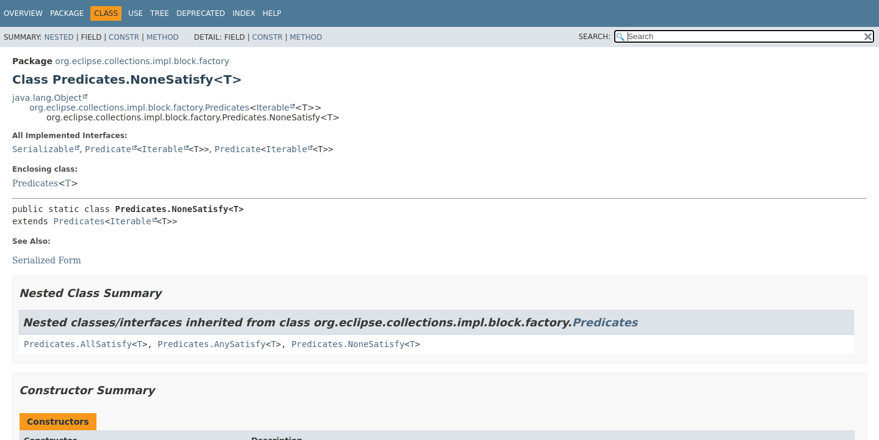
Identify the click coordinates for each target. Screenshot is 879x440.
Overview (23, 13)
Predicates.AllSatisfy (78, 344)
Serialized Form (46, 260)
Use (135, 13)
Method (162, 37)
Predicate (108, 149)
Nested (58, 37)
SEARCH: (595, 36)
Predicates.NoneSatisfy (347, 344)
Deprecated (200, 13)
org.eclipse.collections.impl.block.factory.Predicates (139, 107)
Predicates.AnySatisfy (211, 344)
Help (271, 13)
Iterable (272, 107)
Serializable (43, 149)
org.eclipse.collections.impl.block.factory (142, 61)
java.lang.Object (47, 98)
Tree (159, 13)
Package (67, 13)
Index (244, 13)
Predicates (35, 183)
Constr (124, 37)
